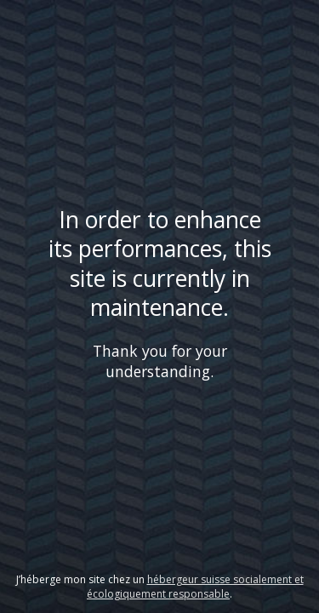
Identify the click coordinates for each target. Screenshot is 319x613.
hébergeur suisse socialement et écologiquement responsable (195, 586)
